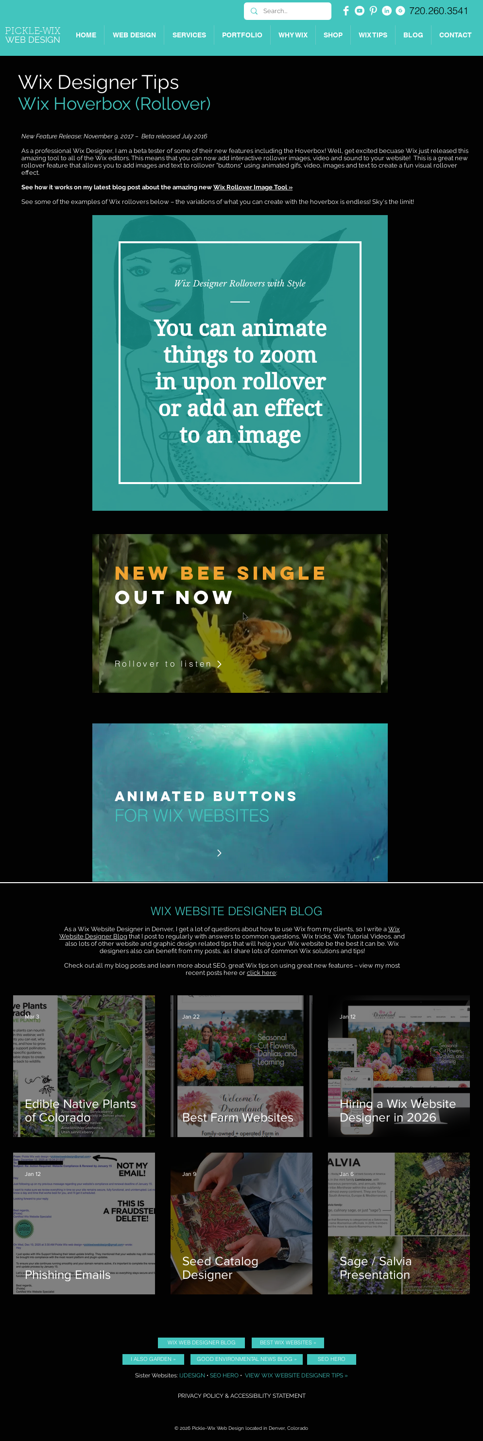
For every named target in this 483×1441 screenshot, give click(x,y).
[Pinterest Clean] (373, 11)
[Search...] (287, 11)
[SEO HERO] (331, 1359)
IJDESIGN (192, 1375)
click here (261, 972)
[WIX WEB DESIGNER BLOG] (201, 1343)
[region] (240, 363)
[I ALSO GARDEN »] (153, 1359)
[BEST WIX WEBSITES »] (288, 1343)
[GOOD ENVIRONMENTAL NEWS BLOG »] (246, 1359)
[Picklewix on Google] (400, 11)
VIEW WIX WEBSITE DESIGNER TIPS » (296, 1375)
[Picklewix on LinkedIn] (387, 11)
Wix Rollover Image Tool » (253, 187)
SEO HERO (224, 1375)
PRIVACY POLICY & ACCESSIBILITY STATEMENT (242, 1395)
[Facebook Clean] (346, 11)
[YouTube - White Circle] (359, 11)
